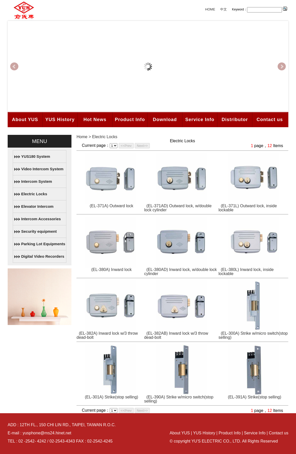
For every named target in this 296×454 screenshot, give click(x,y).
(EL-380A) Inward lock (111, 269)
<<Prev (126, 146)
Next (282, 66)
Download (165, 119)
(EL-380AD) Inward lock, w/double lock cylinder (180, 271)
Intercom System (36, 181)
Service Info (199, 119)
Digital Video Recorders (42, 256)
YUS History (60, 119)
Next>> (142, 146)
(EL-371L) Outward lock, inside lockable (247, 208)
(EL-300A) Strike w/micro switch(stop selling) (253, 335)
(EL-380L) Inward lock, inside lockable (246, 271)
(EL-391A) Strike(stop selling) (254, 397)
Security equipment (39, 231)
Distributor (235, 119)
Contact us (269, 119)
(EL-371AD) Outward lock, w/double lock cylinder (178, 208)
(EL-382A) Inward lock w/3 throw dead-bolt (107, 335)
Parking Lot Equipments (43, 244)
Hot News (94, 119)
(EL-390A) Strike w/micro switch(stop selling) (178, 399)
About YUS (25, 119)
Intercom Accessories (41, 219)
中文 (223, 9)
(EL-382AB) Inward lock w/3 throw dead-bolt (176, 335)
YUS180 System (35, 156)
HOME (210, 9)
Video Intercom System (42, 169)
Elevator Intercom (37, 206)
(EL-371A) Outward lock (111, 206)
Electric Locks (34, 194)
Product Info (130, 119)
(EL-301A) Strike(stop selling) (111, 397)
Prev (14, 66)
